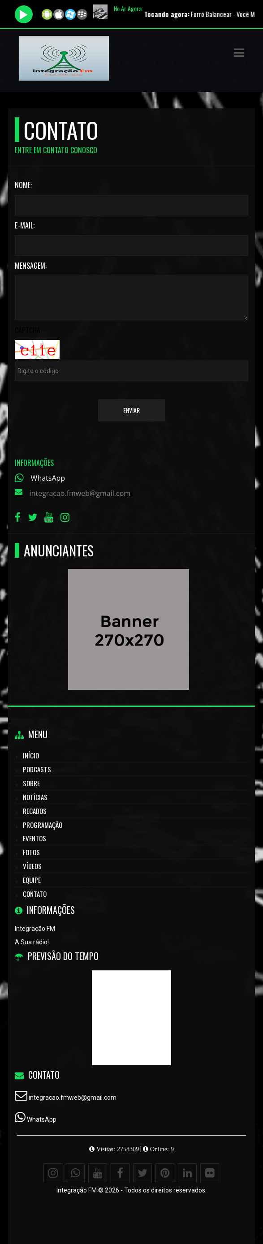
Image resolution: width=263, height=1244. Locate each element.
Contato (35, 894)
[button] (238, 53)
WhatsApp (48, 478)
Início (31, 755)
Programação (42, 825)
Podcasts (37, 769)
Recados (35, 811)
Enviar (131, 410)
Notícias (35, 797)
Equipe (32, 880)
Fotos (31, 852)
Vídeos (32, 866)
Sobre (31, 783)
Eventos (34, 838)
